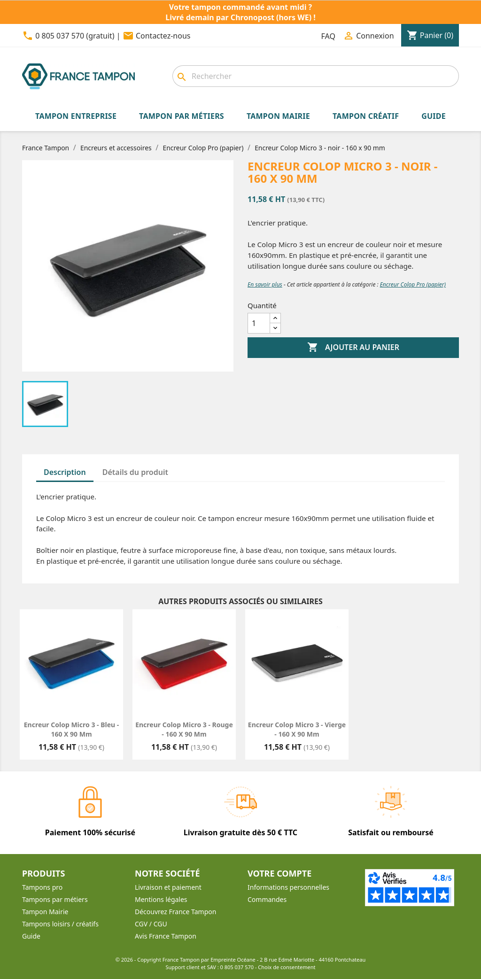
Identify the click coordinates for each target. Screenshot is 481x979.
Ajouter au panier (353, 348)
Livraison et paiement (168, 887)
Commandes (267, 899)
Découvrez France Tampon (175, 911)
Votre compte (279, 873)
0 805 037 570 (237, 967)
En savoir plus (265, 284)
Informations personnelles (288, 887)
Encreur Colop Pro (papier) (413, 284)
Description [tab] (65, 472)
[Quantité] (259, 323)
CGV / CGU (151, 923)
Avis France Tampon (165, 936)
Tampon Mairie (45, 911)
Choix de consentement (286, 967)
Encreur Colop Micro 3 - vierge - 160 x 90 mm (297, 729)
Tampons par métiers (55, 899)
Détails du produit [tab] (135, 472)
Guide (31, 936)
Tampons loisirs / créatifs (60, 923)
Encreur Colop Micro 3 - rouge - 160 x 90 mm (184, 729)
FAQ (328, 36)
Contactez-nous (163, 36)
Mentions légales (161, 899)
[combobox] (315, 76)
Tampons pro (42, 887)
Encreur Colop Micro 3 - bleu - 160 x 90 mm (71, 729)
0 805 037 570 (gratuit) (74, 36)
